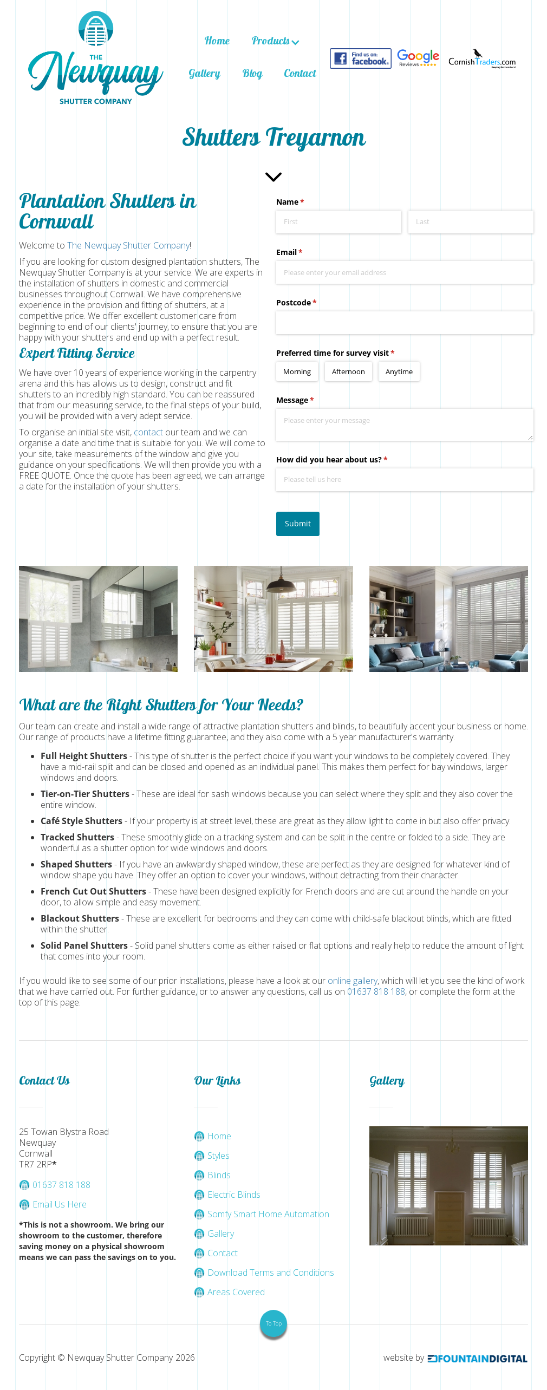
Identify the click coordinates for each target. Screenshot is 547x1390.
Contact (300, 74)
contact (148, 432)
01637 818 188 (376, 991)
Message (311, 400)
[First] (338, 222)
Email (305, 252)
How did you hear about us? (347, 459)
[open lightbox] (98, 619)
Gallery (204, 74)
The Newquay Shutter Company (128, 245)
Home (217, 42)
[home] (96, 59)
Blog (252, 74)
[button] (275, 42)
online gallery (352, 981)
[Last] (470, 222)
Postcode (312, 302)
